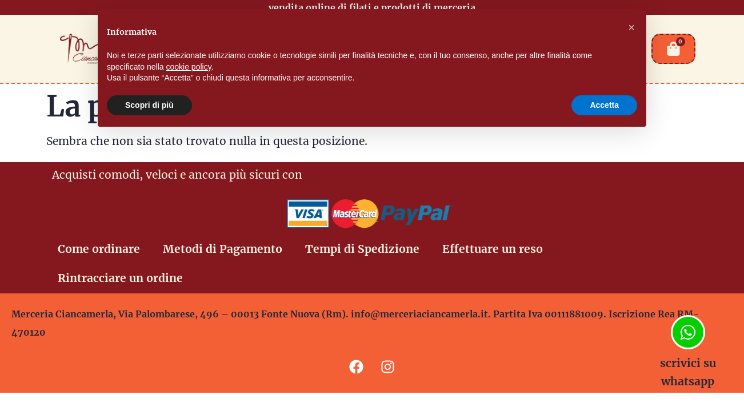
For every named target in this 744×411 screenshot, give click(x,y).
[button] (631, 27)
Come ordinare (99, 249)
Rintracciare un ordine (120, 278)
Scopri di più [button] (149, 105)
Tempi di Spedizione (362, 249)
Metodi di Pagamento (222, 249)
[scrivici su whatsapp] (688, 332)
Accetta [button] (604, 105)
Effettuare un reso (492, 249)
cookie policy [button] (188, 66)
